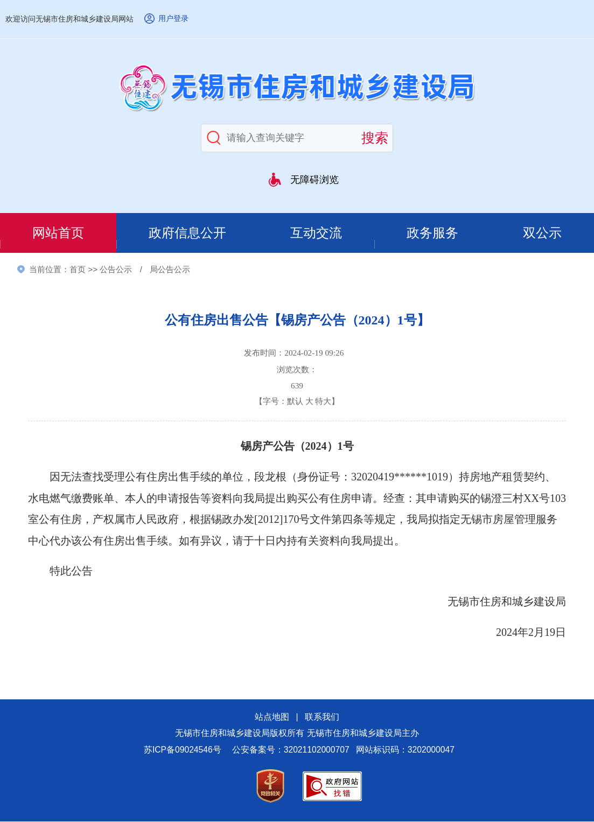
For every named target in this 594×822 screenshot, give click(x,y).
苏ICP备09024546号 (182, 749)
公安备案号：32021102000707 (291, 749)
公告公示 (116, 269)
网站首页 (58, 233)
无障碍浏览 (314, 179)
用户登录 (173, 18)
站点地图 (272, 717)
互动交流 (317, 233)
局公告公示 (170, 269)
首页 (77, 269)
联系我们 (322, 717)
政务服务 (433, 233)
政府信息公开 (187, 233)
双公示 (542, 233)
